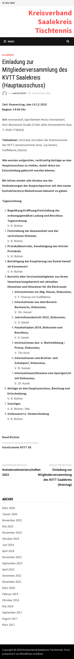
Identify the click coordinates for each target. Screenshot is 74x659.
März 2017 (8, 625)
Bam (40, 653)
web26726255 (19, 93)
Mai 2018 (7, 606)
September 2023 (12, 563)
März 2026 (8, 508)
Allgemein (8, 54)
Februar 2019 (10, 594)
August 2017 (10, 618)
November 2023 (12, 557)
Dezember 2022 (11, 575)
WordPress (26, 653)
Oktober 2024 (10, 539)
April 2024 (8, 551)
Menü (9, 41)
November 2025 (12, 520)
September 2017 (12, 612)
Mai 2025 (7, 526)
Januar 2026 (9, 514)
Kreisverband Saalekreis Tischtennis (50, 21)
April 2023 (8, 569)
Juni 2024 (8, 545)
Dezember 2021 (11, 582)
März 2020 (8, 588)
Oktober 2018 (10, 600)
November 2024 (12, 532)
